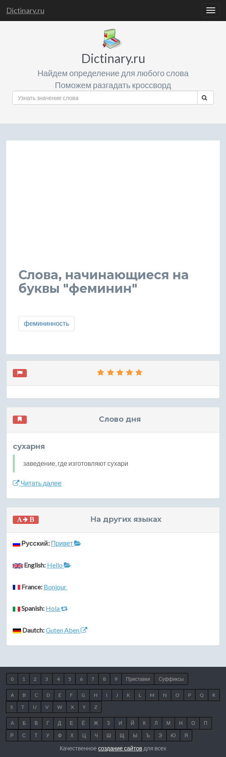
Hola (57, 608)
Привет (66, 543)
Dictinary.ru (25, 10)
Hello (59, 565)
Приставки (138, 679)
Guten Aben (66, 630)
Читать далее (37, 483)
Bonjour (56, 587)
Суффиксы (171, 679)
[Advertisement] (113, 210)
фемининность (46, 323)
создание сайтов (120, 748)
